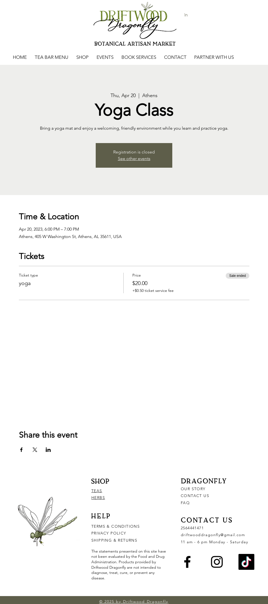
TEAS (96, 490)
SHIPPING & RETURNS (114, 540)
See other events (134, 158)
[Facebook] (187, 562)
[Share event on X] (34, 450)
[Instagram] (217, 562)
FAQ (185, 502)
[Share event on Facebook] (21, 450)
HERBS (98, 497)
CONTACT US (195, 495)
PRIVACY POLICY (109, 533)
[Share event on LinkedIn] (48, 450)
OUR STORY (193, 488)
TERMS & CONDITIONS (115, 526)
